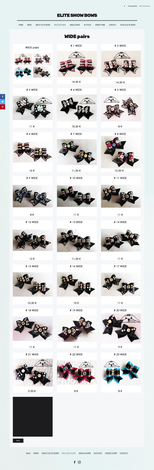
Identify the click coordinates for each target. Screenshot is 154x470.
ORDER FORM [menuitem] (100, 22)
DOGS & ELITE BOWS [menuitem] (127, 22)
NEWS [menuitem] (29, 22)
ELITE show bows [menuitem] (143, 5)
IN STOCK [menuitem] (87, 22)
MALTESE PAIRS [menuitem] (60, 22)
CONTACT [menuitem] (112, 22)
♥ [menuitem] (123, 5)
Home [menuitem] (21, 22)
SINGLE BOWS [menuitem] (75, 22)
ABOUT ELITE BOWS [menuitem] (43, 22)
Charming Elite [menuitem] (131, 5)
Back (18, 438)
